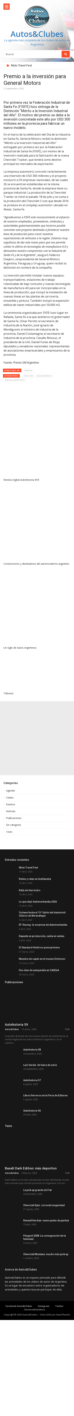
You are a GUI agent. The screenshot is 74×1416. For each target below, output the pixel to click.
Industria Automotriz (14, 379)
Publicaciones (14, 818)
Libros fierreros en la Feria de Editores (45, 1095)
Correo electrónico (34, 1363)
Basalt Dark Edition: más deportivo (31, 1200)
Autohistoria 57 (32, 1080)
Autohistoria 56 (32, 1110)
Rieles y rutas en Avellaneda (35, 879)
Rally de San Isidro (29, 890)
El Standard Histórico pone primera (39, 947)
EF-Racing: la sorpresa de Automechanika (43, 924)
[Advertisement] (37, 738)
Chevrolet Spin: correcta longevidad (44, 1242)
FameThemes (63, 1368)
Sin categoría (13, 824)
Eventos (10, 804)
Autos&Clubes (37, 34)
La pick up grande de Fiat (37, 1222)
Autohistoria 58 (32, 1049)
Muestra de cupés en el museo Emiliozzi (42, 958)
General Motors (44, 375)
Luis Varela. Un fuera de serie (40, 1065)
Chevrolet (28, 375)
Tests (9, 831)
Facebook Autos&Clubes (18, 1360)
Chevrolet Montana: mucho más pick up (45, 1303)
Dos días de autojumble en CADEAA (39, 970)
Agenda (10, 790)
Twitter (59, 1360)
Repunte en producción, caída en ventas (41, 936)
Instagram (43, 1360)
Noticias (28, 370)
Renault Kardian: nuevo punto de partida (46, 1262)
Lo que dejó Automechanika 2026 (38, 901)
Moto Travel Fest (21, 65)
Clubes (10, 797)
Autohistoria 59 (16, 1025)
